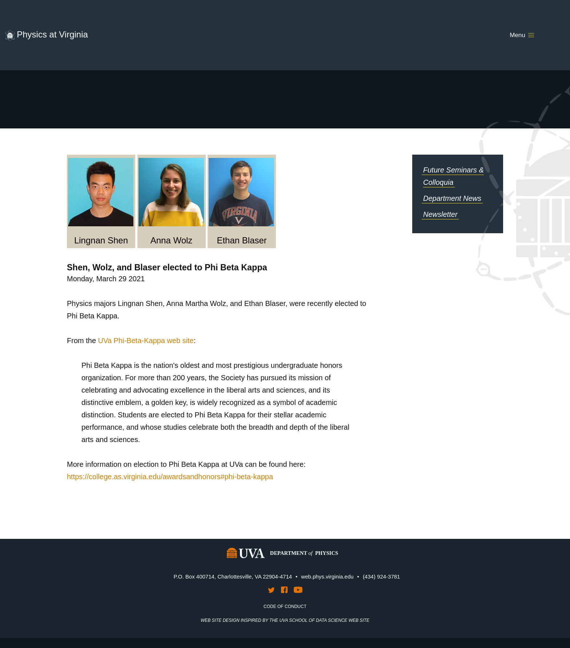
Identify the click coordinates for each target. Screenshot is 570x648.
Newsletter (440, 214)
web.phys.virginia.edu (327, 576)
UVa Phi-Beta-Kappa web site (146, 341)
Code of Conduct (285, 606)
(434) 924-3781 (381, 576)
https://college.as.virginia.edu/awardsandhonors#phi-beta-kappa (170, 477)
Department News (452, 198)
